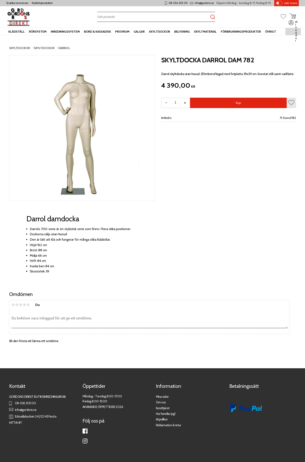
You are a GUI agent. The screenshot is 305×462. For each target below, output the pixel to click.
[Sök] (212, 17)
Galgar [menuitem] (139, 31)
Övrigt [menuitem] (270, 31)
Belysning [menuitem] (182, 31)
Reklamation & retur (168, 425)
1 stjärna (13, 305)
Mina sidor (162, 397)
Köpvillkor (162, 419)
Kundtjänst (163, 408)
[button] (285, 17)
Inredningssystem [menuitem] (65, 31)
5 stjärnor (28, 305)
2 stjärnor (17, 305)
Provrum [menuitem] (122, 31)
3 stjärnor (21, 305)
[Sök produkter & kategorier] (153, 17)
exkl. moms (290, 3)
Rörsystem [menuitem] (38, 31)
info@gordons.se (204, 3)
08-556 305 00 (178, 3)
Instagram (85, 441)
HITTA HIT (15, 423)
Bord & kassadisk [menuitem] (97, 31)
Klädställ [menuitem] (16, 31)
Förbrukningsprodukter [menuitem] (241, 31)
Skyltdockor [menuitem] (159, 31)
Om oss (161, 402)
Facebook (85, 431)
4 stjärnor (24, 305)
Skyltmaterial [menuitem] (205, 31)
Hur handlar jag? (166, 414)
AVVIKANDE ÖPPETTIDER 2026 (103, 407)
